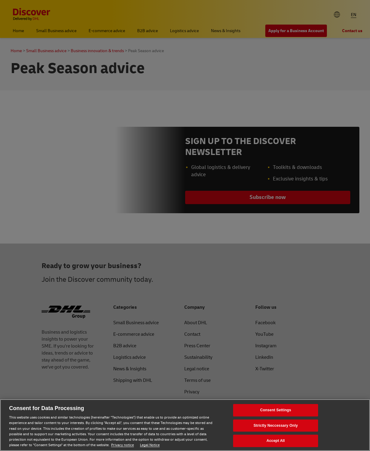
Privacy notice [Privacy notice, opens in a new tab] (122, 445)
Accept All (275, 441)
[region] (185, 425)
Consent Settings (275, 410)
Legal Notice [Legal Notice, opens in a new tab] (150, 445)
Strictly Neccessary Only (275, 425)
